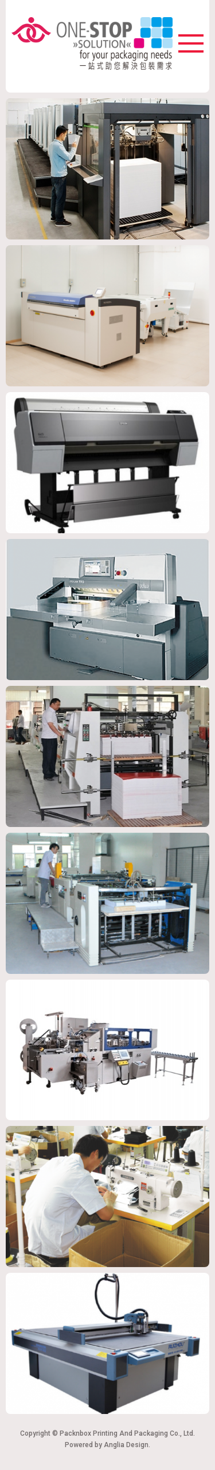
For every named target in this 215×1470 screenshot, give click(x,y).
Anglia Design (126, 1445)
